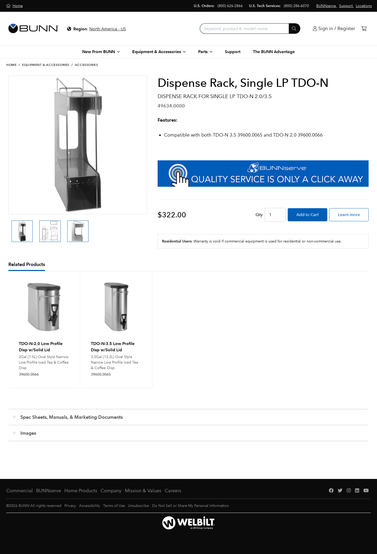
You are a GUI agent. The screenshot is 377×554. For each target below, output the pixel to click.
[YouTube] (366, 490)
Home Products (80, 491)
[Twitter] (340, 490)
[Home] (14, 6)
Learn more (349, 214)
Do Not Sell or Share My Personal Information (190, 506)
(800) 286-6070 (296, 6)
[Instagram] (349, 490)
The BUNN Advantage (274, 51)
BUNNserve (48, 491)
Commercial (19, 491)
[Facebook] (331, 490)
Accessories (86, 65)
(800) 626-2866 (230, 6)
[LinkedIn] (357, 490)
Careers (173, 491)
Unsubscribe (138, 506)
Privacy (70, 506)
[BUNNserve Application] (263, 173)
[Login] (334, 28)
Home (11, 65)
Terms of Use (114, 506)
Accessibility (89, 506)
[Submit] (294, 28)
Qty (259, 214)
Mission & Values (143, 491)
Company (111, 491)
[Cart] (364, 28)
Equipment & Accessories (45, 65)
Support (232, 51)
